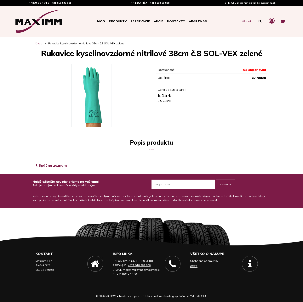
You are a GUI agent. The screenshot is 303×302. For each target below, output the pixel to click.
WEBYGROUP (199, 296)
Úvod (100, 21)
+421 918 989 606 (158, 2)
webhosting (166, 296)
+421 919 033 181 (60, 2)
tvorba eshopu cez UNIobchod (138, 296)
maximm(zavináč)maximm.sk (256, 2)
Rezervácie (140, 21)
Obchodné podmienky (204, 261)
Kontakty (176, 21)
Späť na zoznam (51, 165)
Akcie (158, 21)
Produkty (118, 21)
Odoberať (225, 184)
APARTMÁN (198, 21)
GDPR (193, 266)
